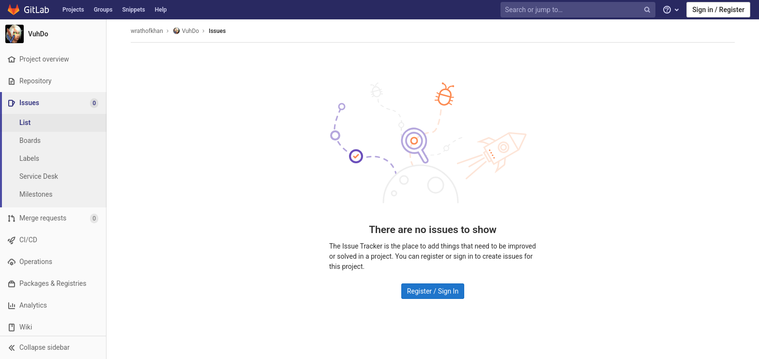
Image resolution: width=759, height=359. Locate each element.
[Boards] (53, 141)
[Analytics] (53, 305)
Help (161, 9)
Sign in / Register (718, 10)
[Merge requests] (53, 218)
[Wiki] (53, 327)
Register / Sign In (432, 291)
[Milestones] (53, 194)
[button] (53, 347)
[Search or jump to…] (579, 10)
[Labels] (53, 159)
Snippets (133, 9)
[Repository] (53, 81)
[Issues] (54, 103)
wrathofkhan (147, 31)
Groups (103, 9)
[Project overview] (53, 59)
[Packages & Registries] (53, 284)
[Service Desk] (53, 177)
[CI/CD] (53, 240)
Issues (217, 31)
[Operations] (53, 262)
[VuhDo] (53, 33)
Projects (73, 9)
